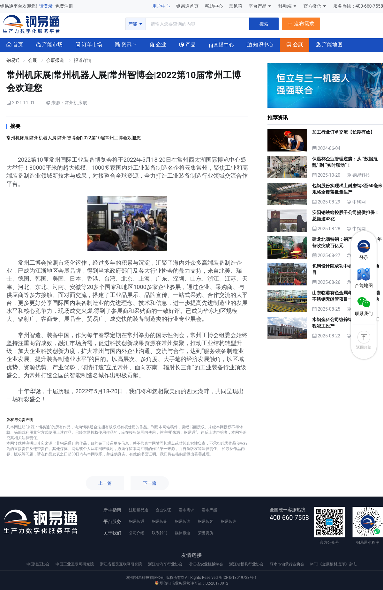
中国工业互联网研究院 (75, 564)
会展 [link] (33, 60)
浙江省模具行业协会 (247, 564)
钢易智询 (182, 521)
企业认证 (163, 510)
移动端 (287, 6)
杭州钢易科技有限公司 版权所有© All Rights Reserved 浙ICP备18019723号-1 (191, 577)
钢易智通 (136, 521)
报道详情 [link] (83, 60)
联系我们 (159, 533)
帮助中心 (214, 6)
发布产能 (209, 510)
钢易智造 (228, 521)
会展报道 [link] (55, 60)
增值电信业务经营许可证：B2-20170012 (191, 583)
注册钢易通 (138, 510)
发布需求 (186, 510)
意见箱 (236, 6)
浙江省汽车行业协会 (166, 564)
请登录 (46, 6)
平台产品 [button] (258, 6)
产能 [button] (135, 23)
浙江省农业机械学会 (206, 564)
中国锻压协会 (38, 564)
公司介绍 (136, 533)
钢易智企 (159, 521)
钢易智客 (205, 521)
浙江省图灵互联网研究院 (121, 564)
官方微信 (315, 6)
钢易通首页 (187, 6)
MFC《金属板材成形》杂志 (333, 564)
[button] (123, 44)
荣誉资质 (205, 533)
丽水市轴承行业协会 (287, 564)
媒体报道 (182, 533)
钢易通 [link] (13, 60)
